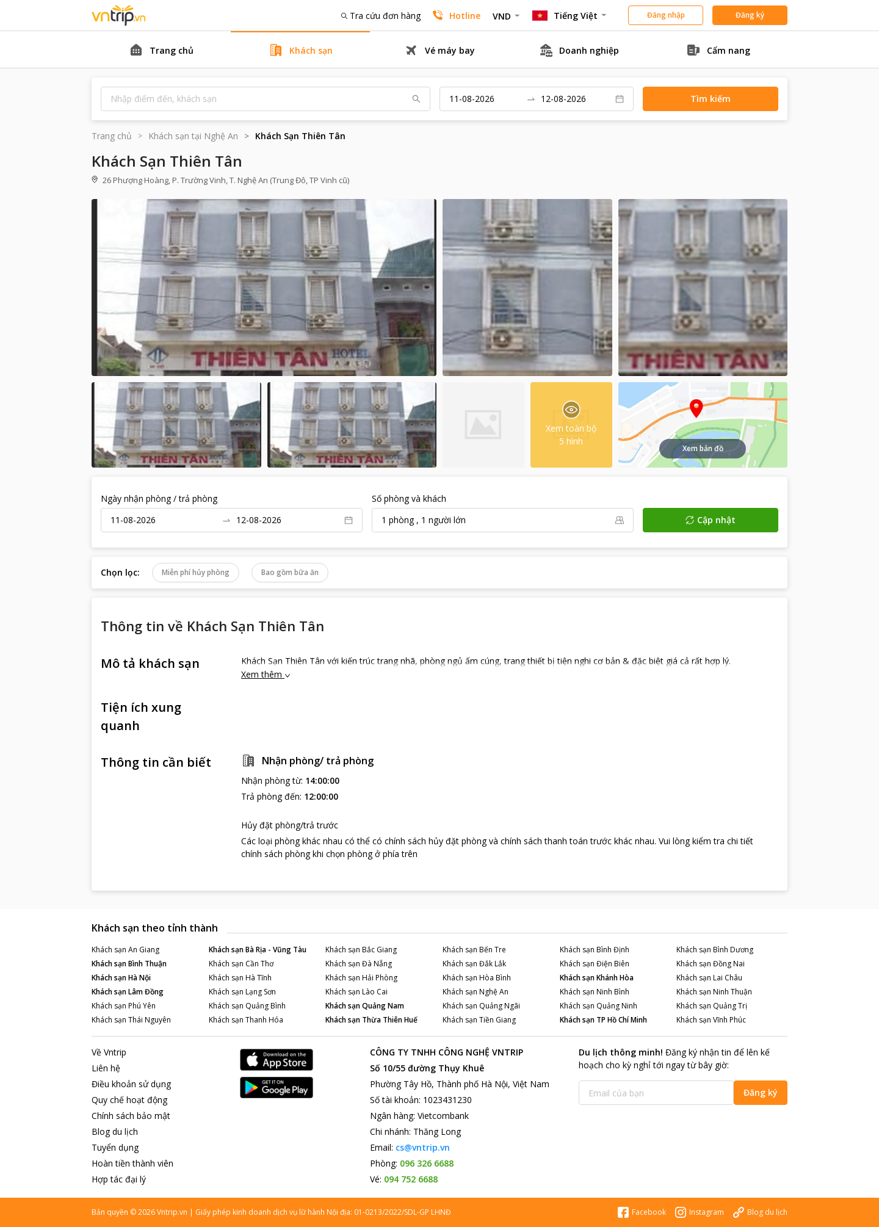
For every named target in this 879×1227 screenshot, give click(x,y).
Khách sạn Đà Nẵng (358, 963)
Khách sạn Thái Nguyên (131, 1020)
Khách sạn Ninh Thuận (714, 991)
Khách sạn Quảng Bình (247, 1006)
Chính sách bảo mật (131, 1115)
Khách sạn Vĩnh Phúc (711, 1020)
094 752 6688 (411, 1179)
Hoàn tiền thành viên (132, 1163)
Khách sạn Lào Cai (356, 991)
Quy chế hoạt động (129, 1100)
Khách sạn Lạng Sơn (242, 991)
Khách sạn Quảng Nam (364, 1006)
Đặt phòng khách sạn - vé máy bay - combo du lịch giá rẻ (119, 15)
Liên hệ (106, 1068)
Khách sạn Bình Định (594, 949)
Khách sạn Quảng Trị (711, 1006)
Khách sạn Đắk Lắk (474, 963)
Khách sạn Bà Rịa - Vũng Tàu (257, 949)
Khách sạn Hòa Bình (477, 977)
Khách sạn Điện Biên (594, 963)
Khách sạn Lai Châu (709, 977)
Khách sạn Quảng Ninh (598, 1006)
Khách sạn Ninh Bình (594, 991)
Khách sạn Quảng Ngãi (481, 1006)
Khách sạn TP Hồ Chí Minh (603, 1020)
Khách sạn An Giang (125, 949)
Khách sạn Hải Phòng (361, 977)
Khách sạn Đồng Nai (710, 963)
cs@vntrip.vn (423, 1147)
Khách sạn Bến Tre (474, 949)
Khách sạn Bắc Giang (361, 949)
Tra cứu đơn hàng (381, 15)
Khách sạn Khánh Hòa (597, 977)
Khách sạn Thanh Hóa (246, 1020)
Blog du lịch (115, 1131)
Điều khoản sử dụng (131, 1084)
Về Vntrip (109, 1052)
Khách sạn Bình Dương (714, 949)
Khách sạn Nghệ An (475, 991)
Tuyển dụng (115, 1147)
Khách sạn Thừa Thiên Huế (371, 1020)
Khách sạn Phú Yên (124, 1006)
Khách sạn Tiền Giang (479, 1020)
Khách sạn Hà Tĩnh (240, 977)
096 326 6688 (427, 1163)
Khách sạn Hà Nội (121, 977)
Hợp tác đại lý (119, 1179)
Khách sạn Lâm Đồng (128, 991)
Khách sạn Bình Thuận (129, 963)
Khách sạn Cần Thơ (241, 963)
